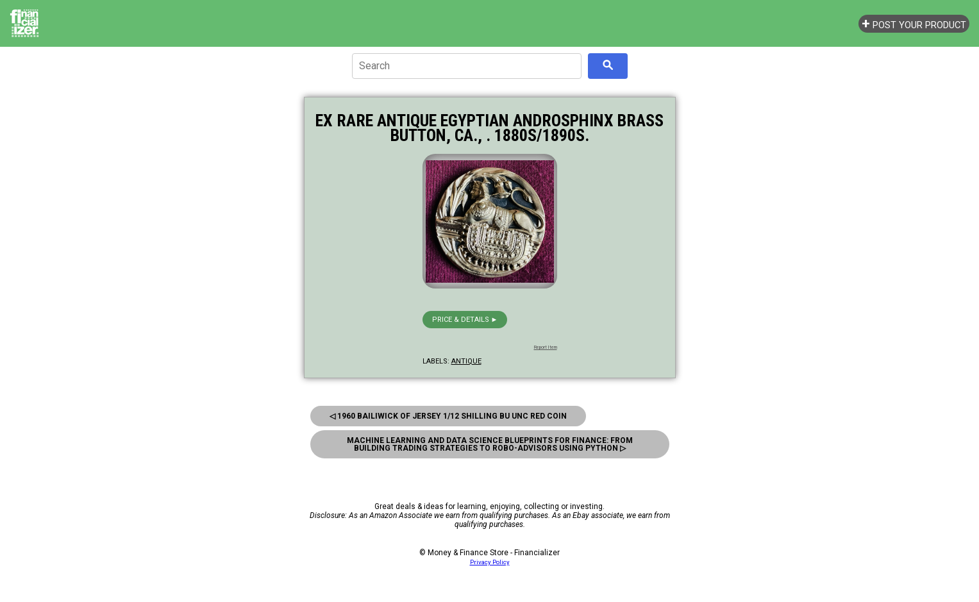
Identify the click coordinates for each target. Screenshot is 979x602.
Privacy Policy (490, 561)
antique (466, 361)
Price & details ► (465, 319)
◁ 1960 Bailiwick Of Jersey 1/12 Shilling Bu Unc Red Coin (448, 416)
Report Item (545, 347)
